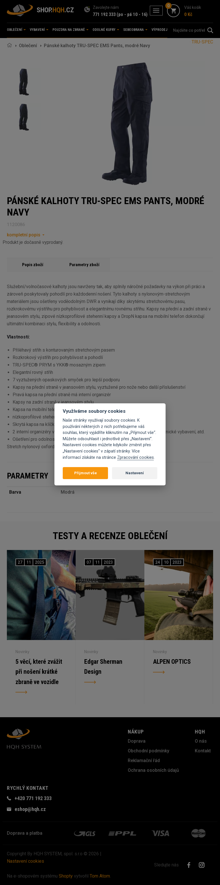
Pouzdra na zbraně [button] (70, 30)
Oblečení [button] (16, 30)
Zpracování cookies (135, 457)
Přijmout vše (85, 473)
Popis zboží (32, 264)
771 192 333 (104, 14)
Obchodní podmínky (148, 751)
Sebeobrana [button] (135, 30)
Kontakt (203, 751)
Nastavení (134, 473)
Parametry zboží (84, 264)
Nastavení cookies (25, 861)
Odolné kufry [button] (106, 30)
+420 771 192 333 (33, 798)
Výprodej (159, 30)
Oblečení (28, 45)
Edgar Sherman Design (103, 666)
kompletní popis (23, 235)
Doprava (137, 741)
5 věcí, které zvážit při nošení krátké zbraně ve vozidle (39, 672)
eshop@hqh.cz (30, 809)
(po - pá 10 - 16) (132, 14)
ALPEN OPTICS (172, 661)
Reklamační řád (144, 760)
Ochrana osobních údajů (153, 770)
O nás (201, 741)
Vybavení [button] (39, 30)
